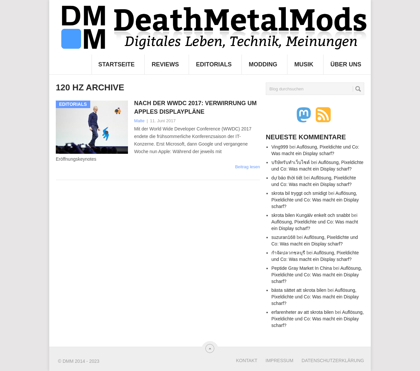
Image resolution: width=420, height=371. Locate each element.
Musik (303, 64)
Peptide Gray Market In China (301, 268)
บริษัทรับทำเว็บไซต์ (290, 162)
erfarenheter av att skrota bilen (302, 312)
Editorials (214, 64)
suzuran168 (283, 237)
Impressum (279, 360)
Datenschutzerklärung (333, 360)
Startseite (116, 64)
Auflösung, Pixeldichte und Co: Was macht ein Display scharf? (315, 200)
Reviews (165, 64)
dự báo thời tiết (287, 177)
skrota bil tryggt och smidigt (299, 193)
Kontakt (246, 360)
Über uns (345, 64)
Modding (263, 64)
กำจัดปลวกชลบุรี (288, 252)
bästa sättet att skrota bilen (298, 290)
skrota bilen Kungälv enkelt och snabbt (310, 215)
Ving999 (279, 147)
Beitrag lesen (247, 166)
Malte (139, 120)
